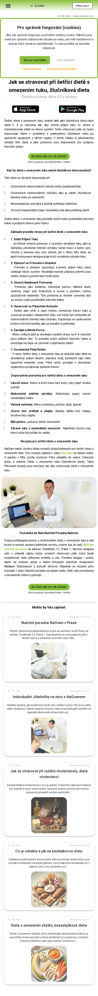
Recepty (67, 453)
